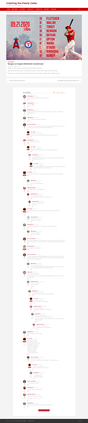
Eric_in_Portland (31, 124)
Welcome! (14, 9)
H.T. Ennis (18, 66)
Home (8, 9)
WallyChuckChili (31, 187)
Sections (22, 9)
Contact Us (39, 9)
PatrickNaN (30, 96)
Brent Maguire (30, 246)
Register (53, 9)
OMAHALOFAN (34, 194)
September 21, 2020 (12, 66)
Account (46, 9)
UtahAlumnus (30, 103)
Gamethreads (11, 61)
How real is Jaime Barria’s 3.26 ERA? (17, 80)
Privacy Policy (31, 420)
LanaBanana (30, 387)
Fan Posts (30, 9)
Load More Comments (44, 410)
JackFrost (29, 272)
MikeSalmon (30, 109)
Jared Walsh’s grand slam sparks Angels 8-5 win (68, 80)
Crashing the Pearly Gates (21, 3)
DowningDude (34, 217)
